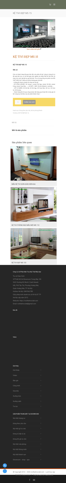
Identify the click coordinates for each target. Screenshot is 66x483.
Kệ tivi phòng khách (36, 110)
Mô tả (14, 122)
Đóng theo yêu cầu (24, 110)
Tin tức (15, 406)
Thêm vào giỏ (29, 102)
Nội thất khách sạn (19, 454)
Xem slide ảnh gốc (34, 49)
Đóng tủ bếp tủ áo (19, 434)
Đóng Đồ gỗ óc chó (19, 439)
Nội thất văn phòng (19, 444)
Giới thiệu (16, 370)
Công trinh (16, 386)
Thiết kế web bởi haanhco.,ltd (43, 475)
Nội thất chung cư (19, 418)
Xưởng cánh (17, 401)
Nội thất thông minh (20, 449)
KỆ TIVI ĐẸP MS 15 (23, 113)
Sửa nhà (16, 391)
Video (15, 375)
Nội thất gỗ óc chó (19, 429)
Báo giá (15, 380)
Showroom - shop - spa (21, 460)
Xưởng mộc (17, 396)
